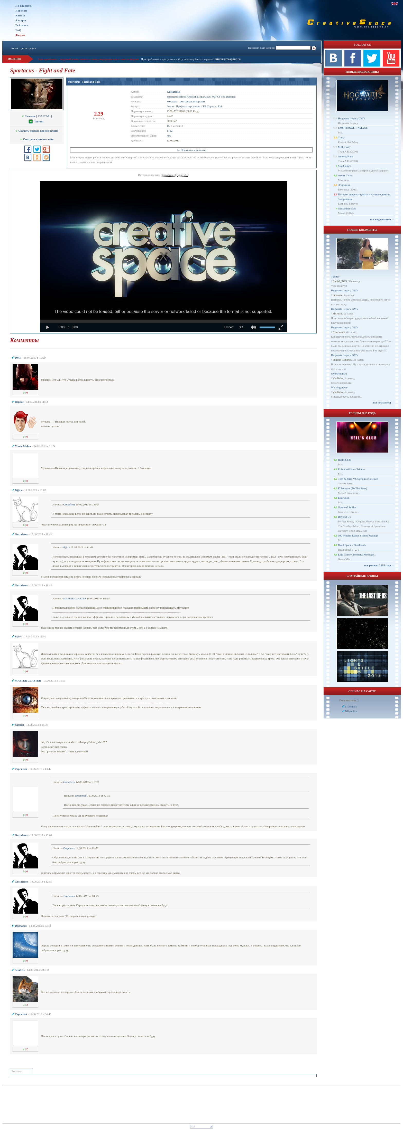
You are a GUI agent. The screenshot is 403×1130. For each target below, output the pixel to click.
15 (168, 125)
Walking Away (339, 387)
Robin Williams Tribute (351, 469)
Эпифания (344, 184)
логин (14, 48)
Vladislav (338, 378)
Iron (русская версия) (192, 101)
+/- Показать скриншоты (191, 149)
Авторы (20, 20)
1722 (169, 130)
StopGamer (344, 165)
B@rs (66, 547)
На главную (23, 5)
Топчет (335, 276)
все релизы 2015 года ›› (378, 565)
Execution (344, 497)
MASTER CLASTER (74, 598)
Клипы (20, 15)
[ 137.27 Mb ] (37, 116)
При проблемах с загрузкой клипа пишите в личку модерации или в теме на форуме (88, 59)
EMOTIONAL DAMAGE (353, 127)
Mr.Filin (337, 313)
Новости (21, 10)
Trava (341, 137)
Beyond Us (344, 516)
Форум (20, 34)
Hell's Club (344, 459)
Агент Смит (345, 175)
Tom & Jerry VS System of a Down (358, 478)
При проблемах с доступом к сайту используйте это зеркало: (177, 59)
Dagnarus (69, 848)
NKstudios (351, 711)
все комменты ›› (383, 402)
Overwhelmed (339, 373)
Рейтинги (22, 25)
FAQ (18, 30)
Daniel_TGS (340, 281)
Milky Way (344, 146)
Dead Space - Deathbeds (352, 545)
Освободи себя (347, 208)
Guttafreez (69, 504)
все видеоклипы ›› (381, 219)
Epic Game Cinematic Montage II (357, 554)
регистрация (28, 48)
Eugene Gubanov (342, 359)
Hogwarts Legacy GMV (351, 118)
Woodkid (172, 101)
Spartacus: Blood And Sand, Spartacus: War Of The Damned (201, 96)
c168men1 (351, 706)
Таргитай (81, 795)
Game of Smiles (347, 507)
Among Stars (345, 156)
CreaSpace (168, 174)
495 (169, 135)
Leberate (337, 294)
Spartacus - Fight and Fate (84, 81)
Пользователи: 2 (349, 700)
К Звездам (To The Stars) (352, 488)
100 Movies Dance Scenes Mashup (358, 535)
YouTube (182, 174)
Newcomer (339, 331)
